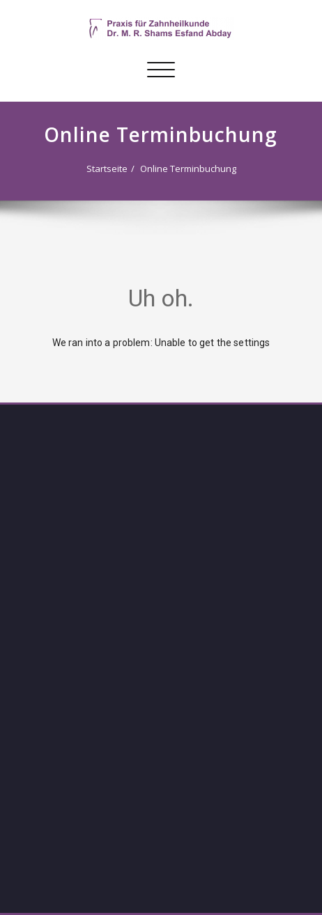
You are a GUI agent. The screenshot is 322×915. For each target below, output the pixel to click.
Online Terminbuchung (188, 168)
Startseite (107, 168)
